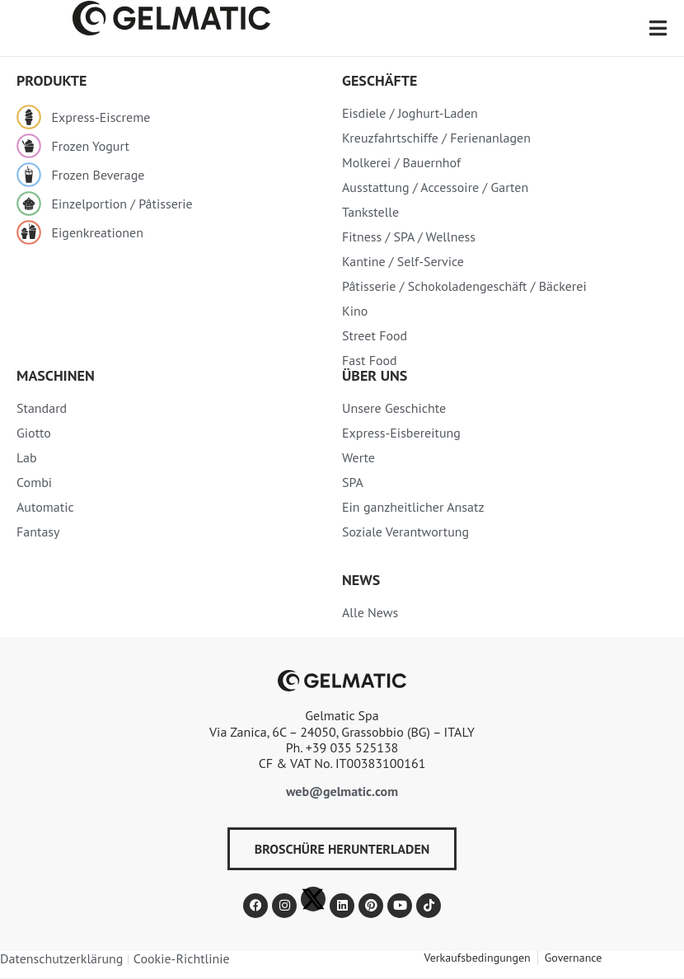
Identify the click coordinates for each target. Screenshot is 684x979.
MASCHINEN (55, 375)
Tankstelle (370, 212)
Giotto (33, 432)
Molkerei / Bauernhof (401, 162)
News (361, 579)
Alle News (370, 612)
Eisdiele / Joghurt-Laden (410, 113)
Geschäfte (379, 80)
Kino (355, 310)
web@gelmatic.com (342, 791)
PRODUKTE (51, 80)
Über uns (374, 375)
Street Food (374, 335)
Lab (26, 457)
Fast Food (369, 360)
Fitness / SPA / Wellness (409, 236)
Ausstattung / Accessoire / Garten (435, 187)
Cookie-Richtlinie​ (182, 958)
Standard (41, 408)
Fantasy (38, 531)
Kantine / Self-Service (403, 261)
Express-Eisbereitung (401, 432)
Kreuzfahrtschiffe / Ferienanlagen (436, 137)
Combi (34, 482)
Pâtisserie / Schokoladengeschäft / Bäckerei (464, 286)
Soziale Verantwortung (405, 531)
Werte (358, 457)
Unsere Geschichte (394, 408)
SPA (352, 482)
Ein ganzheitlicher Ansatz (413, 507)
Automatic (45, 507)
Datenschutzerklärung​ (61, 958)
